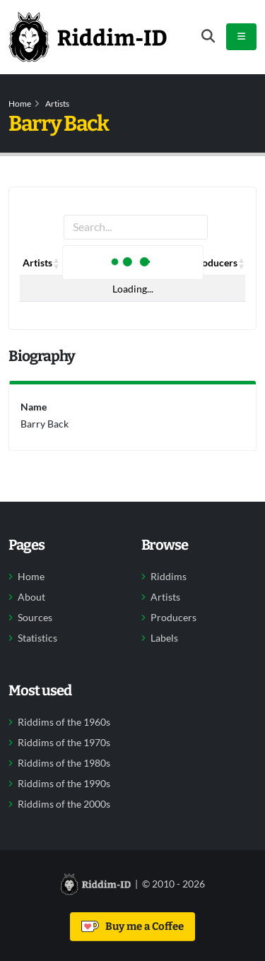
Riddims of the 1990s (64, 783)
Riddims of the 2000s (64, 804)
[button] (56, 263)
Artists (57, 103)
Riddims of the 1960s (64, 722)
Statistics (37, 638)
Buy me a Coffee (132, 926)
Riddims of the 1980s (64, 763)
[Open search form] (208, 36)
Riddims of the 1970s (64, 742)
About (31, 597)
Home (19, 103)
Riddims (169, 576)
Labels (164, 638)
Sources (35, 617)
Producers (173, 617)
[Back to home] (87, 36)
